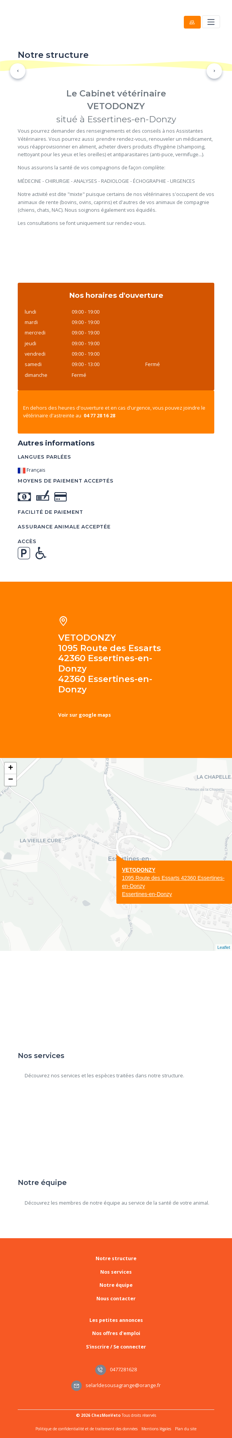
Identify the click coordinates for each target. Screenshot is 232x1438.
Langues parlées (44, 457)
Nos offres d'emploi (116, 1333)
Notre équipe (116, 1285)
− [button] (10, 780)
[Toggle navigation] (211, 21)
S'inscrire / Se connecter (116, 1346)
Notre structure (116, 1258)
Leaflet (223, 947)
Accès (27, 541)
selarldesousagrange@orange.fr (116, 1385)
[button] (17, 71)
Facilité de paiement (50, 512)
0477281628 (116, 1369)
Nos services (116, 1272)
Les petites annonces (116, 1320)
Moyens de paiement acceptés (66, 481)
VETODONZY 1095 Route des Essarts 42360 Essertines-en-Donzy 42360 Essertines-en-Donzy (109, 664)
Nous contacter (116, 1298)
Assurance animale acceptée (64, 527)
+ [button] (10, 768)
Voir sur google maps (84, 715)
